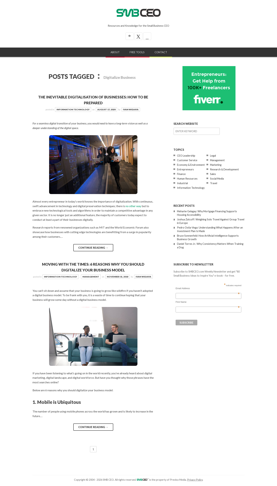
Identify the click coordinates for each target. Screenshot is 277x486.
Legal (213, 155)
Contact (161, 52)
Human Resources (187, 178)
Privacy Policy (195, 479)
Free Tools (137, 52)
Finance (181, 173)
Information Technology (73, 109)
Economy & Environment (191, 164)
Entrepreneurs (185, 169)
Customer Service (187, 160)
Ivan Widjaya (130, 109)
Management (90, 276)
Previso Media (178, 479)
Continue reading (93, 247)
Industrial (182, 183)
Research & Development (224, 169)
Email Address (208, 288)
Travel (213, 183)
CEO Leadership (186, 155)
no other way (133, 206)
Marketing (216, 164)
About (115, 52)
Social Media (217, 178)
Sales (213, 173)
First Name (208, 302)
